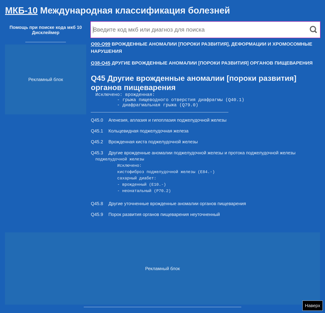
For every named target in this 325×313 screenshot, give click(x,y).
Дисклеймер (45, 32)
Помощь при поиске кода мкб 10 (45, 27)
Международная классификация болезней (117, 10)
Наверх (312, 305)
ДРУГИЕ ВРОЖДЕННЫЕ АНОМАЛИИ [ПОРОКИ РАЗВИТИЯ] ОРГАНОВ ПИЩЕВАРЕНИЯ (202, 62)
